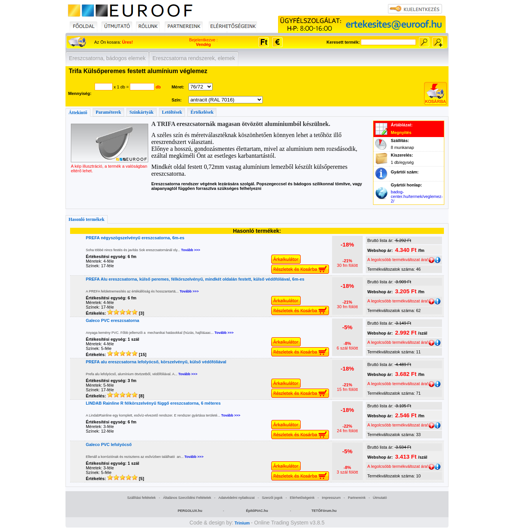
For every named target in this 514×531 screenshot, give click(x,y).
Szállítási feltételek (141, 498)
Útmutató (380, 498)
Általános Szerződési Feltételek (187, 498)
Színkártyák (141, 112)
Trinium (242, 523)
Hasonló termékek (87, 219)
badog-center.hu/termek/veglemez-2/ (417, 196)
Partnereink (356, 498)
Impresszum (331, 498)
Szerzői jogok (272, 498)
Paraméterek (108, 112)
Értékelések (201, 112)
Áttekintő (78, 112)
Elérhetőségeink (302, 498)
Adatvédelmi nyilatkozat (236, 498)
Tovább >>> (190, 250)
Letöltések (172, 112)
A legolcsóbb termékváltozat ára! (400, 259)
